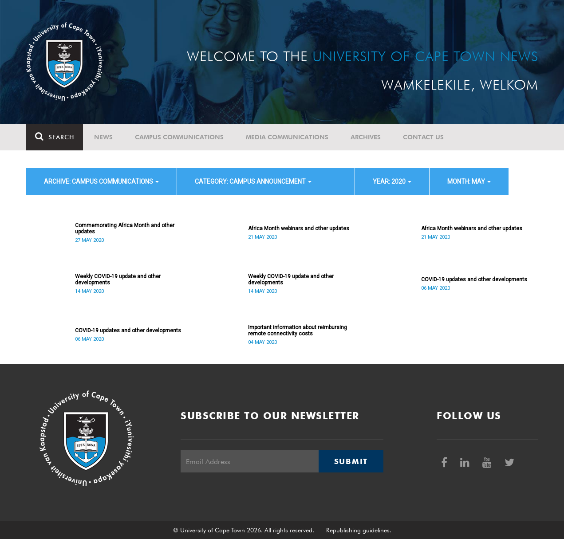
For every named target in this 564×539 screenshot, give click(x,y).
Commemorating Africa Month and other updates (124, 228)
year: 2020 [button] (392, 181)
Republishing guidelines (358, 530)
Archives (366, 137)
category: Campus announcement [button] (253, 181)
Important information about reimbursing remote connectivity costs (297, 330)
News (103, 137)
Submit (351, 461)
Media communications (287, 137)
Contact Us (423, 137)
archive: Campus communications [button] (101, 181)
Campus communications (179, 137)
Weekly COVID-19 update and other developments (118, 279)
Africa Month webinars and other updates (298, 228)
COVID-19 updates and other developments (474, 279)
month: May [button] (469, 181)
